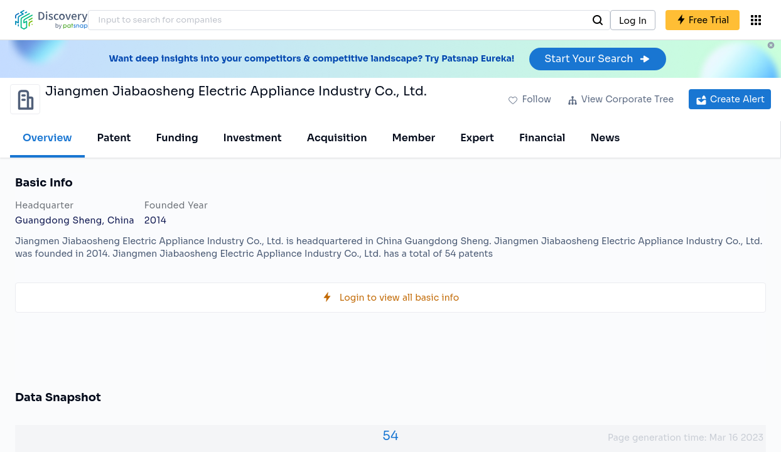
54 (390, 436)
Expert (477, 137)
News (605, 137)
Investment (253, 137)
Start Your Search (597, 58)
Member (414, 137)
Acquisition (337, 137)
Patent (114, 137)
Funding (177, 137)
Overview (47, 137)
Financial (542, 137)
